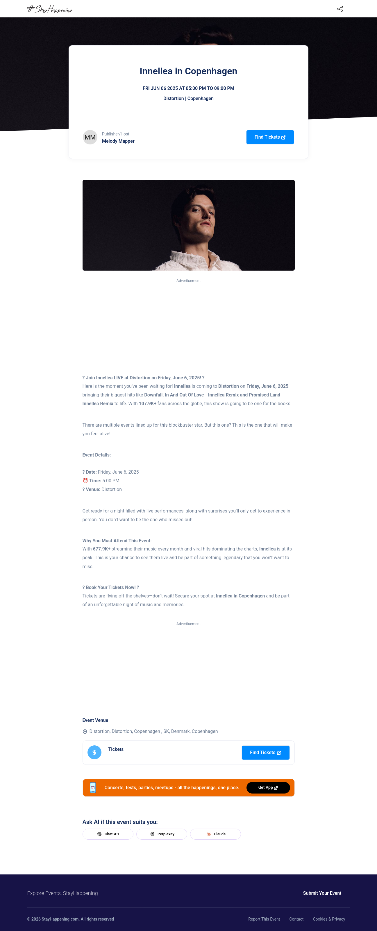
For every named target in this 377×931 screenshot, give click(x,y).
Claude (215, 834)
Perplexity (161, 834)
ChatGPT (108, 834)
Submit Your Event (322, 893)
